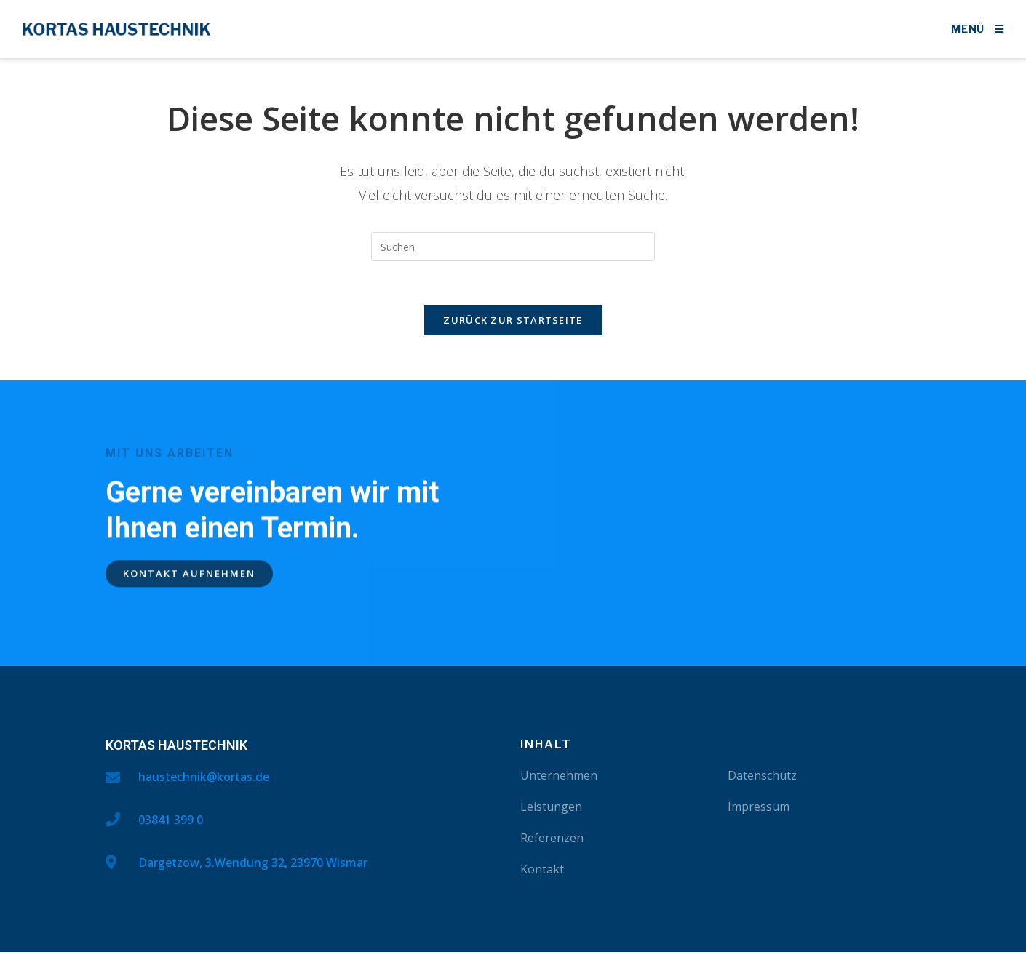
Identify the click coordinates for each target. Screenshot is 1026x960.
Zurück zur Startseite (512, 320)
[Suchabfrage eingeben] (513, 246)
